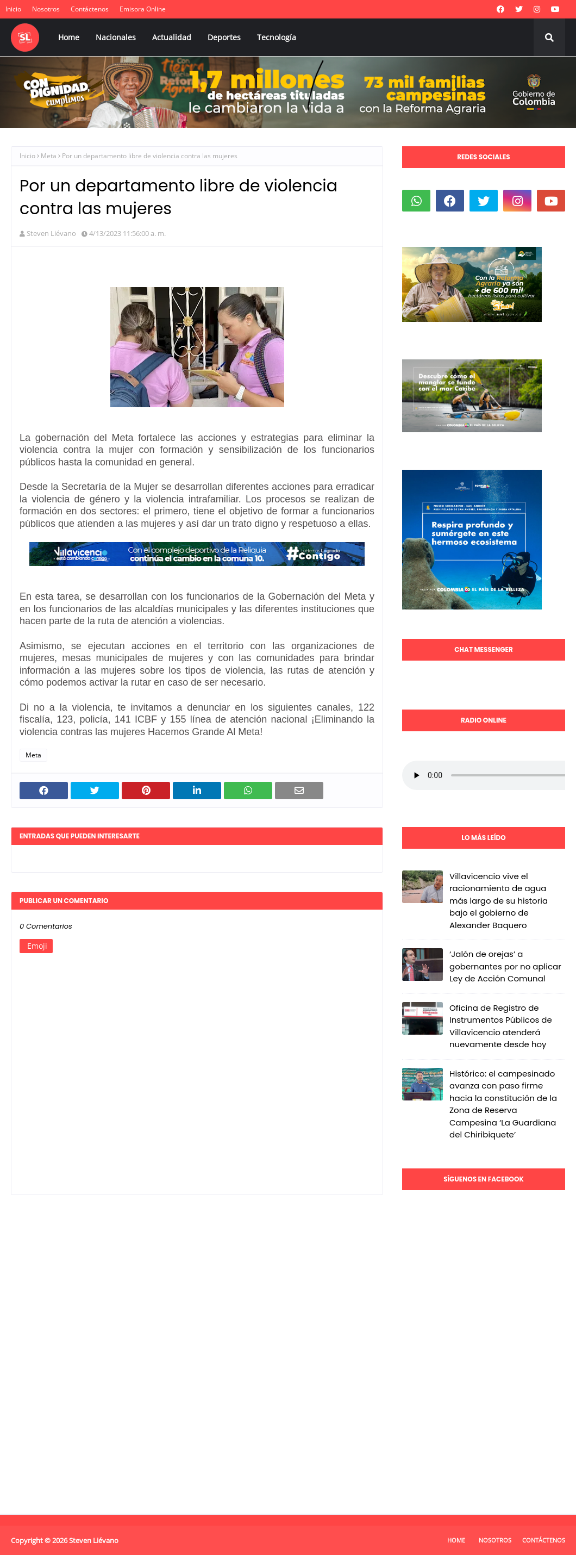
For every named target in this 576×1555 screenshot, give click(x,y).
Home (456, 1540)
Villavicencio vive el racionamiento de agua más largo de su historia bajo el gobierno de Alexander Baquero (498, 900)
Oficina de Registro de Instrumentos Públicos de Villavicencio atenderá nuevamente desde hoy (500, 1026)
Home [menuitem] (68, 37)
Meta (49, 155)
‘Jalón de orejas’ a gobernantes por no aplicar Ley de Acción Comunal (505, 966)
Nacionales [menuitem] (116, 37)
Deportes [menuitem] (224, 37)
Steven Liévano (51, 233)
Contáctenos (90, 9)
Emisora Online (143, 9)
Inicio (13, 9)
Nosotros (46, 9)
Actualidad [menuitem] (171, 37)
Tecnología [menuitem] (276, 37)
